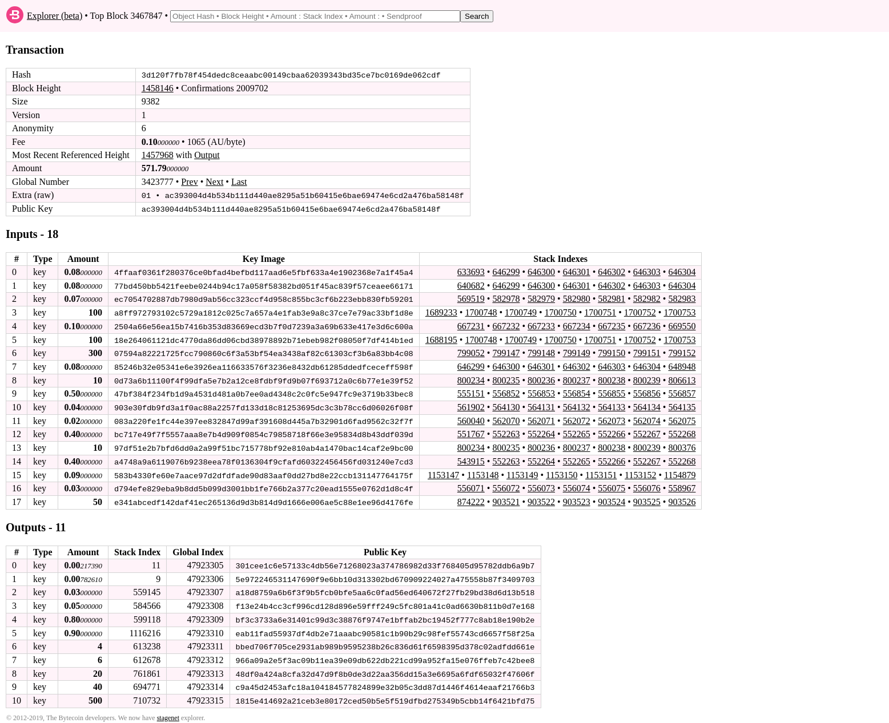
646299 (506, 271)
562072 (576, 418)
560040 (471, 418)
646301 (576, 271)
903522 (541, 498)
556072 (506, 485)
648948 (681, 365)
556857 (681, 392)
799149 (576, 351)
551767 (471, 432)
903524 (611, 498)
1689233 (441, 311)
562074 (647, 418)
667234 (576, 325)
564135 (681, 405)
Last (239, 182)
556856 (647, 392)
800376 (681, 445)
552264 (541, 432)
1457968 (158, 155)
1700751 (600, 311)
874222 (471, 498)
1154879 (679, 471)
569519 (471, 298)
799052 (471, 351)
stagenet (168, 712)
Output (206, 155)
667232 (506, 325)
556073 (541, 485)
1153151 (601, 471)
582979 (541, 298)
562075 (681, 418)
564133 (611, 405)
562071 (541, 418)
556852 (506, 392)
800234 (471, 378)
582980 (576, 298)
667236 (647, 325)
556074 (576, 485)
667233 (541, 325)
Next (214, 182)
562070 (506, 418)
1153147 (443, 471)
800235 (506, 378)
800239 (647, 378)
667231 (471, 325)
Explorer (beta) (54, 16)
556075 (611, 485)
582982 (647, 298)
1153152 (640, 471)
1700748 (481, 311)
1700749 (521, 311)
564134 (647, 405)
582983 (681, 298)
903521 (506, 498)
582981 (611, 298)
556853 (541, 392)
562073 (611, 418)
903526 (681, 498)
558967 (681, 485)
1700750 (561, 311)
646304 (681, 271)
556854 (576, 392)
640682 (471, 284)
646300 (541, 271)
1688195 (441, 338)
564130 (506, 405)
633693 (471, 271)
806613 (681, 378)
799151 (647, 351)
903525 (647, 498)
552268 (681, 432)
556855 (611, 392)
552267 (647, 432)
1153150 (561, 471)
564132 (576, 405)
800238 (611, 378)
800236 (541, 378)
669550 (681, 325)
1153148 (482, 471)
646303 (647, 271)
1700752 (640, 311)
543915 (471, 458)
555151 (471, 392)
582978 (506, 298)
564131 (541, 405)
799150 (611, 351)
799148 (541, 351)
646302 (611, 271)
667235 (611, 325)
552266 (611, 432)
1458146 (158, 88)
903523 (576, 498)
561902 (471, 405)
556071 (471, 485)
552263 (506, 432)
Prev (189, 182)
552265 (576, 432)
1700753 (679, 311)
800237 (576, 378)
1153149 (522, 471)
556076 (647, 485)
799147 (506, 351)
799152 (681, 351)
